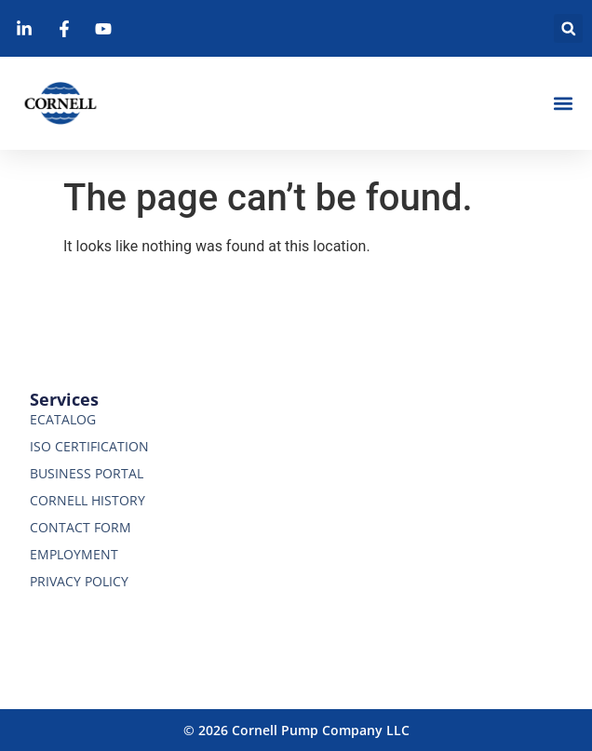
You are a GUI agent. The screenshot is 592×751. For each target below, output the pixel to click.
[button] (568, 28)
